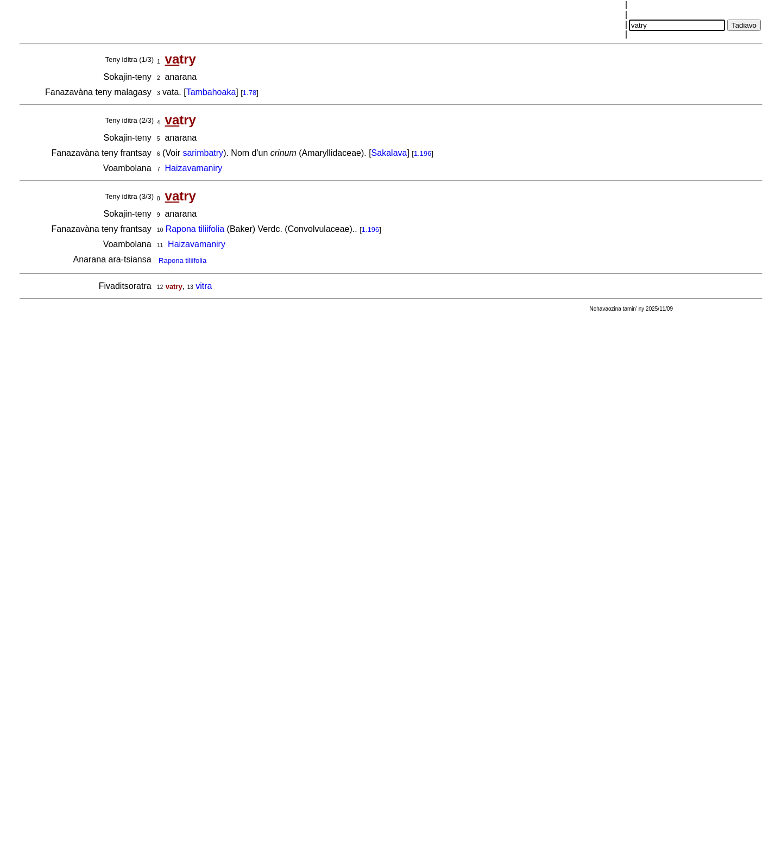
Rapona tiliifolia (195, 229)
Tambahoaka (211, 92)
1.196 (423, 153)
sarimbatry (202, 153)
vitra (203, 286)
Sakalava (389, 153)
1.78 (249, 93)
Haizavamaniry (194, 168)
